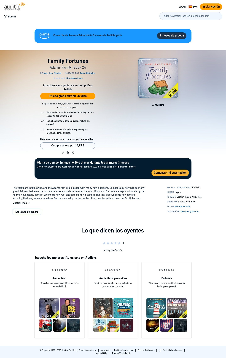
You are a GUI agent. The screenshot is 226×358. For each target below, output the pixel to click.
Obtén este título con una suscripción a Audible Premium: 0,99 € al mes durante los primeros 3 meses (86, 164)
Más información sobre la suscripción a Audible (67, 139)
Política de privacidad (124, 350)
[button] (63, 152)
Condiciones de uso (88, 350)
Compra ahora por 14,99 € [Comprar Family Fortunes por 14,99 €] (67, 145)
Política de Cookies (146, 350)
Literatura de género (26, 211)
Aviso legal (105, 350)
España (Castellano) (121, 353)
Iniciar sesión (211, 6)
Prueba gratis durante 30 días (68, 96)
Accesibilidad (102, 353)
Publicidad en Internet (172, 350)
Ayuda (182, 6)
